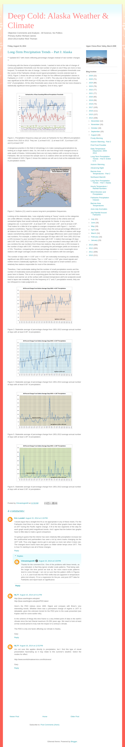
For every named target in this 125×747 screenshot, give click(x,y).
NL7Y (16, 595)
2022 (91, 90)
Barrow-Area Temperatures (97, 204)
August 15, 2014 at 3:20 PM (50, 561)
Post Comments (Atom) (50, 725)
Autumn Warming (97, 164)
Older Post (75, 716)
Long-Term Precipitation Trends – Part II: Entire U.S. (101, 158)
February (95, 237)
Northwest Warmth (98, 177)
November (95, 124)
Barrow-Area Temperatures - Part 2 (100, 172)
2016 (91, 111)
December (95, 121)
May (93, 226)
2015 (91, 114)
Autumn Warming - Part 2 (101, 142)
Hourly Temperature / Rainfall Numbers (99, 187)
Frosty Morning (97, 138)
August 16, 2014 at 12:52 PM (31, 646)
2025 (91, 79)
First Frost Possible (98, 145)
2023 (91, 86)
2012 (91, 248)
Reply (16, 551)
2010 (91, 255)
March (94, 233)
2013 (91, 245)
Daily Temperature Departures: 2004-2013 (99, 151)
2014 (91, 118)
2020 (91, 97)
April (93, 230)
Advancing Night (97, 168)
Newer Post (14, 716)
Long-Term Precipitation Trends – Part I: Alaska (101, 182)
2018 (91, 104)
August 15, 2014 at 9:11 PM (31, 595)
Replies (20, 556)
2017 (91, 107)
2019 (91, 100)
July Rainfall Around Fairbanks (99, 214)
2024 (91, 83)
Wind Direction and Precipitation (98, 193)
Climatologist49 (28, 561)
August (94, 135)
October (94, 128)
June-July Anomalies (99, 209)
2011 (91, 252)
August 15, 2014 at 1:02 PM (36, 518)
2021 (91, 93)
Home (44, 716)
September (95, 131)
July (93, 219)
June (93, 223)
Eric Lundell (19, 518)
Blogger (74, 741)
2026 (91, 76)
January (94, 240)
